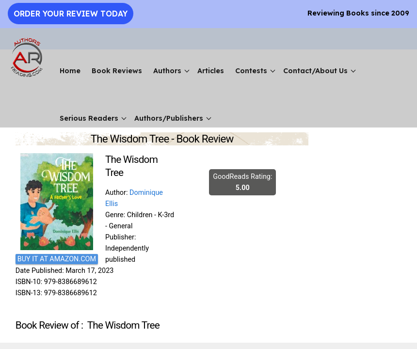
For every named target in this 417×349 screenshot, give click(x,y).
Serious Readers (89, 118)
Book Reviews (117, 70)
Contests (251, 70)
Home (70, 70)
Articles (210, 70)
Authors (167, 70)
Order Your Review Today (71, 13)
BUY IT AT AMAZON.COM (56, 259)
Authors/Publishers (168, 118)
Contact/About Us (315, 70)
